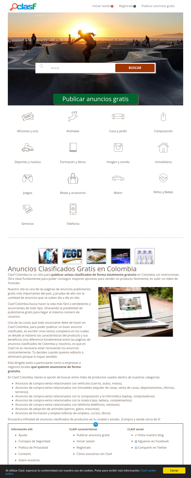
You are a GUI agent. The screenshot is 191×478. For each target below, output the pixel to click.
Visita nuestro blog (149, 435)
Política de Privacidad (33, 447)
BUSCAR (135, 68)
